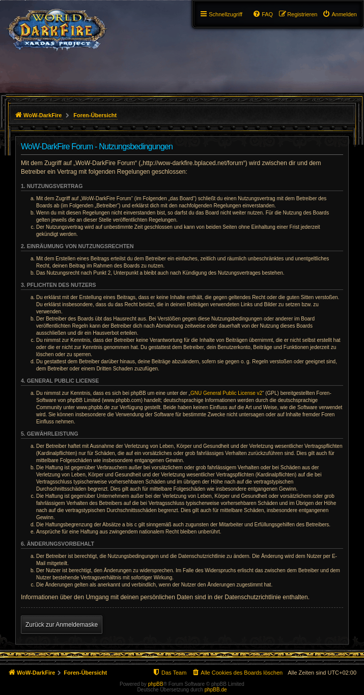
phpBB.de (216, 689)
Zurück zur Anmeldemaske (61, 624)
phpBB (155, 684)
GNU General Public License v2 (226, 393)
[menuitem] (339, 14)
